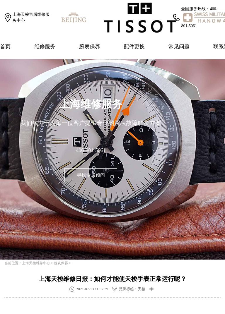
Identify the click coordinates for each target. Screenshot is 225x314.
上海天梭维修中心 (36, 263)
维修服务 (44, 46)
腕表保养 (89, 46)
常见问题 (179, 46)
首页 (5, 46)
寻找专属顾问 (91, 175)
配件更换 (134, 46)
